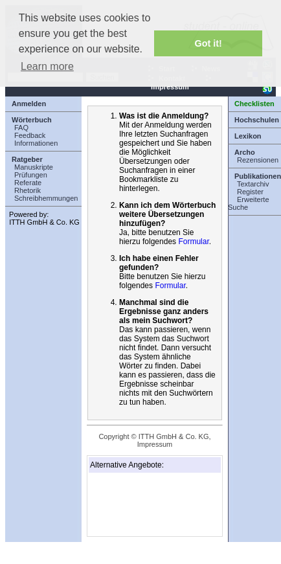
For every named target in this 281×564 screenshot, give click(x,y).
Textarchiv (253, 184)
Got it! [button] (208, 43)
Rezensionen (257, 160)
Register (250, 192)
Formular (193, 241)
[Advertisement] (154, 504)
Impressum (154, 444)
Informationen (36, 143)
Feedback (29, 135)
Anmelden (29, 103)
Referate (27, 182)
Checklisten (254, 103)
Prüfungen (30, 175)
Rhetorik (27, 190)
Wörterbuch (32, 120)
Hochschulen (256, 120)
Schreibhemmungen (46, 198)
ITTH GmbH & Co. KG (44, 222)
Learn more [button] (47, 66)
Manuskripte (33, 167)
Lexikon (248, 136)
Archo (244, 152)
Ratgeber (27, 159)
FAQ (21, 127)
